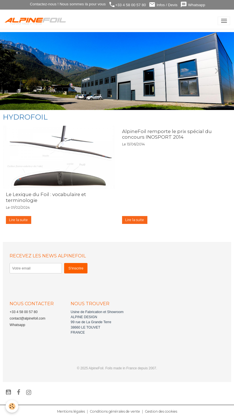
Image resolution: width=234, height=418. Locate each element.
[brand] (36, 21)
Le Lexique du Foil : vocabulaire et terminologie (46, 197)
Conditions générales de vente (115, 411)
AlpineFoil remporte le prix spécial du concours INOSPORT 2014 (167, 134)
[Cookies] (12, 406)
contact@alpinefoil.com (27, 318)
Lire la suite (18, 220)
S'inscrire (75, 268)
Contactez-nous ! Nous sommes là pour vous (67, 4)
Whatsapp (192, 5)
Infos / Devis (163, 5)
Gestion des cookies (161, 411)
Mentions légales (71, 411)
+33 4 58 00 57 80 (127, 5)
